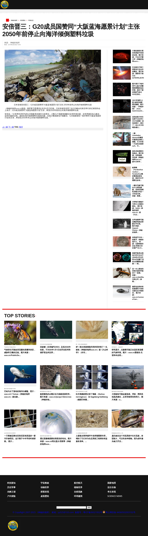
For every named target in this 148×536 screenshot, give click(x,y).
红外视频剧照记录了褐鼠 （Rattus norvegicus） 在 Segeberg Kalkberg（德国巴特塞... (92, 397)
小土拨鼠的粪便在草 (82, 433)
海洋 (21, 127)
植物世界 (67, 13)
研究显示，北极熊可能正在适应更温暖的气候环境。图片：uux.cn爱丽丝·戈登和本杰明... (127, 352)
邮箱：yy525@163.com (63, 512)
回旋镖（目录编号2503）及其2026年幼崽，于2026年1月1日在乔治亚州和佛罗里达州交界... (55, 350)
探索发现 (94, 13)
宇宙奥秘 (20, 13)
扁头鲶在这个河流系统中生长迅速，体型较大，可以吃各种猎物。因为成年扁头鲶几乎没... (127, 438)
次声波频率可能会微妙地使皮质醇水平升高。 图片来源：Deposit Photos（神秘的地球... (137, 226)
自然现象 (104, 13)
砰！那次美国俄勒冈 (82, 344)
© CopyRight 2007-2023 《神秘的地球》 (32, 512)
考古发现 (113, 13)
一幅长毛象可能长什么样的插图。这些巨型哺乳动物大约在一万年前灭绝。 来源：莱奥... (137, 190)
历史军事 (48, 13)
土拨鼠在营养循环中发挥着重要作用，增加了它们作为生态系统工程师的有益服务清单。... (91, 438)
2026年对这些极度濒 (46, 344)
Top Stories (19, 315)
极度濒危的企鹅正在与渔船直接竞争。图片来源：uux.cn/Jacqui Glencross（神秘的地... (55, 397)
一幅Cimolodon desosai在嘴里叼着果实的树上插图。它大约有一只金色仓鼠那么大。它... (137, 139)
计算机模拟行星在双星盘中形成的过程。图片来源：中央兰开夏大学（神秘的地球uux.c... (137, 56)
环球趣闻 (141, 13)
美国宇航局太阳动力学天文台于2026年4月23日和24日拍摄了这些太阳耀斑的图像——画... (138, 258)
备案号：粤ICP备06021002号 (88, 512)
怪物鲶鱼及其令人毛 (118, 433)
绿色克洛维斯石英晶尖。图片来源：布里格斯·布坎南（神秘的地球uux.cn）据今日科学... (137, 156)
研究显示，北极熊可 (118, 347)
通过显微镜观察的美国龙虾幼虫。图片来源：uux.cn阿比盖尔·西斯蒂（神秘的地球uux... (55, 441)
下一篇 (11, 127)
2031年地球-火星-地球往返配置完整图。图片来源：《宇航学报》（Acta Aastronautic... (138, 105)
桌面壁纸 (131, 13)
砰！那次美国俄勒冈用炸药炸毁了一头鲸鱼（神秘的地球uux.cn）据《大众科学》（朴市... (92, 350)
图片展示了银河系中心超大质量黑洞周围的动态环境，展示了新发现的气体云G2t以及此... (137, 89)
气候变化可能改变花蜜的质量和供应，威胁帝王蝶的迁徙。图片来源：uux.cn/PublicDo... (20, 352)
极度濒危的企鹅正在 (46, 391)
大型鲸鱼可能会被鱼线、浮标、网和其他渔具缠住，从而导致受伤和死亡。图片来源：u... (127, 397)
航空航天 (30, 13)
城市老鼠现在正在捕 (82, 391)
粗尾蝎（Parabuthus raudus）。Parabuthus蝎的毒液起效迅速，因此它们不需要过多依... (137, 174)
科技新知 (11, 13)
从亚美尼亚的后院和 (10, 433)
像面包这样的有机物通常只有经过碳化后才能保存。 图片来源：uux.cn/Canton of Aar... (138, 293)
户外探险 (122, 13)
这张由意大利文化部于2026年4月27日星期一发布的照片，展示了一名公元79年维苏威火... (138, 122)
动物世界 (57, 13)
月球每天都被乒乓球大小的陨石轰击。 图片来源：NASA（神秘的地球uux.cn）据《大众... (137, 208)
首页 (4, 13)
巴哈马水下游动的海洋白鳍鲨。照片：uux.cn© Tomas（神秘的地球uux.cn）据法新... (20, 394)
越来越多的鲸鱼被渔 (118, 391)
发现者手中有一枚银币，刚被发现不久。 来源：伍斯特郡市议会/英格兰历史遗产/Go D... (137, 242)
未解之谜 (85, 13)
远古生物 (76, 13)
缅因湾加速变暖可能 (46, 436)
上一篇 (5, 127)
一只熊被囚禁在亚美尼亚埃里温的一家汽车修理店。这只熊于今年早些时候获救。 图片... (20, 438)
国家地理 (39, 13)
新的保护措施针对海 (10, 388)
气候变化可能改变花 (10, 347)
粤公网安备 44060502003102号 (120, 512)
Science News (8, 23)
